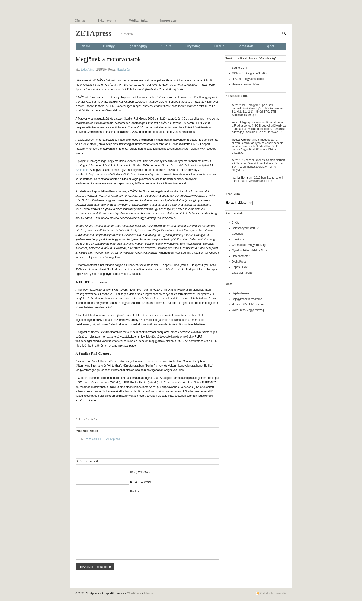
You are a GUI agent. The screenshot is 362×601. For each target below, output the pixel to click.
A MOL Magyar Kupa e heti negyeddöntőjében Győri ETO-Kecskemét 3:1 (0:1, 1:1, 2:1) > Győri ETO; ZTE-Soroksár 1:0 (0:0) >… (257, 110)
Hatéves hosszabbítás (245, 84)
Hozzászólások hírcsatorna (248, 304)
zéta (234, 105)
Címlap (80, 20)
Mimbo (148, 593)
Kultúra (166, 46)
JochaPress (239, 261)
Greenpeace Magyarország (249, 245)
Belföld (85, 46)
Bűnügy (109, 46)
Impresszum (169, 20)
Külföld (219, 46)
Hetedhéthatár (241, 256)
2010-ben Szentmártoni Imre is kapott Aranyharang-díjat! (257, 179)
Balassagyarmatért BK (245, 228)
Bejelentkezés (240, 293)
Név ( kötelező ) (140, 472)
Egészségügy (138, 46)
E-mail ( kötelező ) (141, 481)
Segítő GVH (239, 67)
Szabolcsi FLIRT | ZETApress (102, 439)
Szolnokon (82, 170)
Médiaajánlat (138, 20)
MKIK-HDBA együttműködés (249, 73)
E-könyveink (107, 20)
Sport (270, 46)
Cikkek (264, 593)
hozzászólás (278, 593)
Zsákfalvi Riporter (242, 272)
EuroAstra (238, 239)
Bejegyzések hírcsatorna (247, 299)
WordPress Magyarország (248, 310)
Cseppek (237, 233)
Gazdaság (123, 69)
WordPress (134, 593)
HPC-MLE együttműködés (248, 79)
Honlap (134, 491)
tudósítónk (87, 69)
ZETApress (93, 33)
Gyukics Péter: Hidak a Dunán (250, 250)
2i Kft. (235, 222)
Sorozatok (245, 46)
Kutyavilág (193, 46)
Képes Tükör (240, 267)
